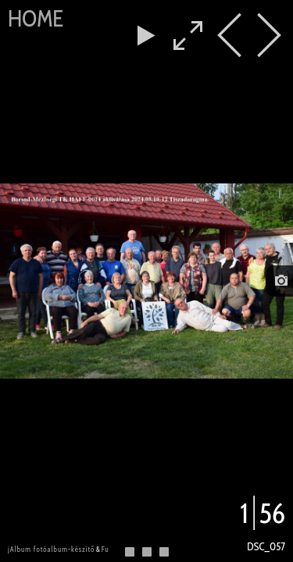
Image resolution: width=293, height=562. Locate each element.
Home (35, 18)
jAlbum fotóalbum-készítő (51, 549)
